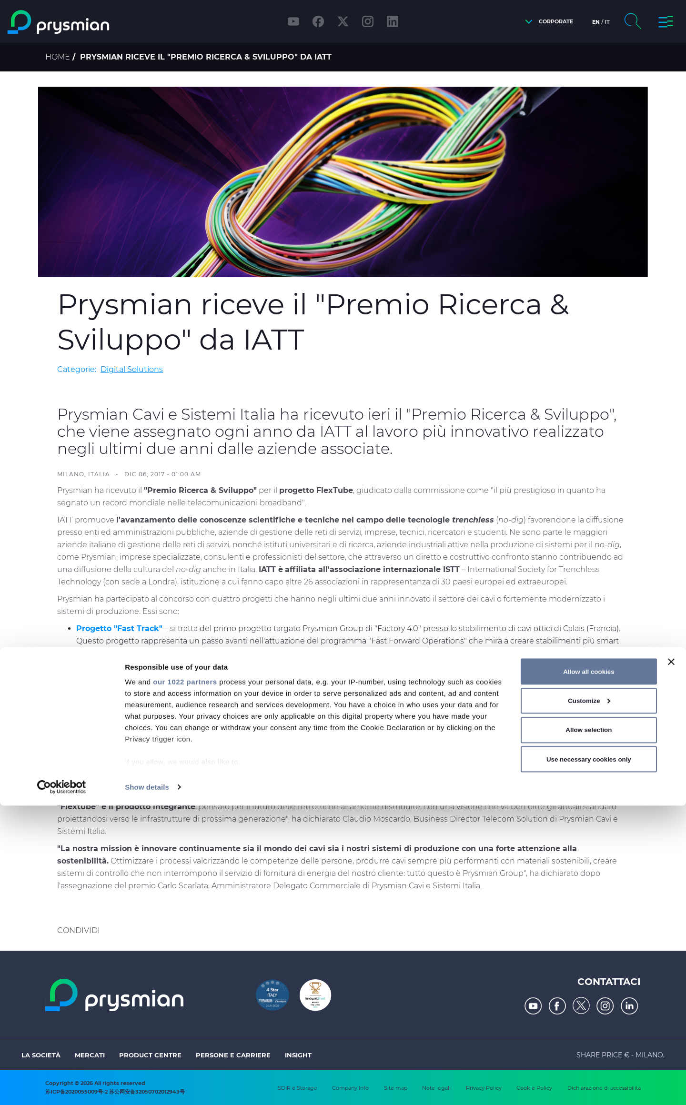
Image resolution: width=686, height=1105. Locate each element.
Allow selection (588, 1029)
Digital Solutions (132, 369)
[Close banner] (671, 961)
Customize (589, 1000)
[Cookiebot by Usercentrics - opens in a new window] (61, 1086)
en (596, 22)
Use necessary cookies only (588, 1058)
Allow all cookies (588, 970)
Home (57, 56)
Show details (147, 1086)
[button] (546, 21)
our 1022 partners (185, 981)
